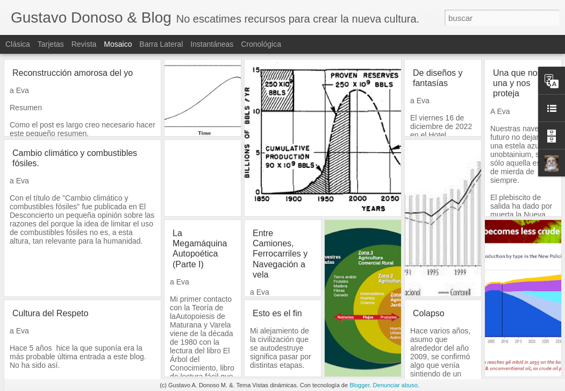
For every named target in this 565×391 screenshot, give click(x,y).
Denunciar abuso (395, 385)
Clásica (17, 44)
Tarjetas (51, 44)
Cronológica (261, 44)
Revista (84, 44)
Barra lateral (161, 44)
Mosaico (118, 44)
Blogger (359, 385)
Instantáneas (211, 44)
